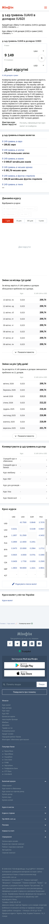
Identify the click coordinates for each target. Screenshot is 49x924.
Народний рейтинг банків (11, 737)
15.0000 (23, 548)
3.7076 (41, 522)
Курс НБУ (5, 714)
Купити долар (7, 794)
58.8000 (23, 568)
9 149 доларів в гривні (10, 75)
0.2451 (32, 542)
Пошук (42, 684)
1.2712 (41, 548)
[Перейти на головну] (7, 7)
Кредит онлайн (7, 734)
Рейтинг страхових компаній (12, 847)
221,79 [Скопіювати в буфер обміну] (43, 428)
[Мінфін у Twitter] (24, 643)
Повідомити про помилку (24, 692)
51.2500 (23, 535)
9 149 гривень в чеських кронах (17, 167)
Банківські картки (8, 716)
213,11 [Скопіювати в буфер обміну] (43, 396)
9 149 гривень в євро (12, 141)
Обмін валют (7, 786)
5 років (41, 221)
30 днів (18, 221)
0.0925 (14, 555)
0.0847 (41, 529)
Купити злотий (7, 800)
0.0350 (32, 561)
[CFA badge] (8, 862)
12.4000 (23, 542)
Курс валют (6, 705)
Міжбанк (5, 722)
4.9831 (41, 568)
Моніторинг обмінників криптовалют (15, 740)
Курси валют (7, 600)
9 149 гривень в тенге (12, 184)
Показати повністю (24, 352)
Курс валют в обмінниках (11, 789)
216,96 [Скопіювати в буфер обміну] (43, 415)
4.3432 (41, 535)
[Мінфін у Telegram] (17, 643)
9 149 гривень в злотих (13, 150)
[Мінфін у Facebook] (10, 643)
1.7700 (23, 561)
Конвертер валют (8, 731)
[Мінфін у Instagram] (31, 643)
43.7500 (23, 522)
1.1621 (32, 568)
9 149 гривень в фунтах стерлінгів (18, 176)
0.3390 (41, 555)
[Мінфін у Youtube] (39, 643)
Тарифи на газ (7, 728)
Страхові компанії (8, 853)
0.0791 (32, 555)
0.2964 (32, 548)
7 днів (8, 221)
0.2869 (14, 542)
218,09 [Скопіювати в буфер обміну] (43, 422)
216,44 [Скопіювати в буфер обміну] (43, 409)
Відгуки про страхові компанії (13, 844)
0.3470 (14, 548)
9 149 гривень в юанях (13, 159)
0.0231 (14, 529)
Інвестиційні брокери (10, 719)
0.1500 (41, 561)
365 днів (30, 221)
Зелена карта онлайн (10, 841)
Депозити (5, 725)
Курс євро (6, 711)
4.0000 (23, 555)
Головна (2, 623)
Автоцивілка (6, 850)
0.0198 (32, 529)
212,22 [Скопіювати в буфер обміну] (43, 403)
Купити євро (6, 797)
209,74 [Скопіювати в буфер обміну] (43, 300)
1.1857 (14, 535)
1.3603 (14, 568)
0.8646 (32, 522)
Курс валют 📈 (12, 623)
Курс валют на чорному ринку (13, 791)
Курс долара (6, 708)
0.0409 (14, 561)
